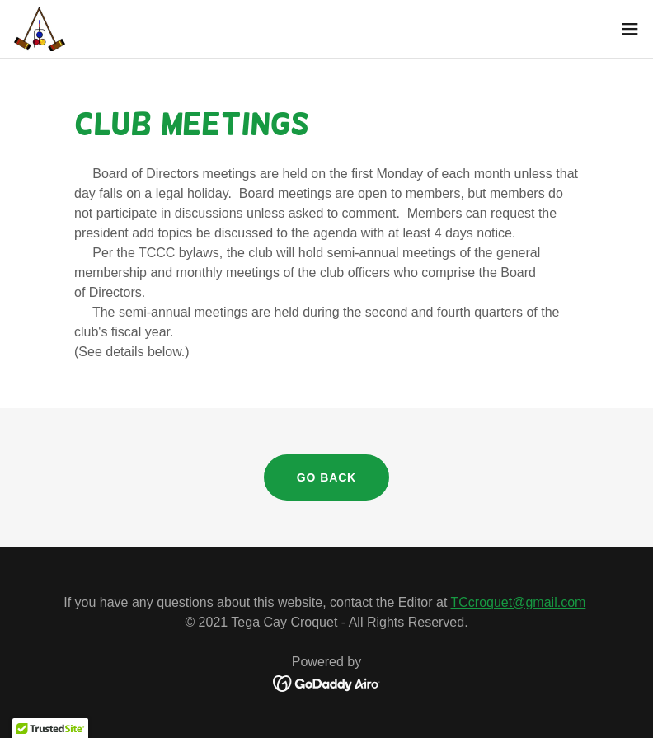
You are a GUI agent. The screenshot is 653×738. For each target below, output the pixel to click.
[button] (629, 28)
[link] (39, 29)
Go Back (326, 477)
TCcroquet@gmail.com (518, 602)
